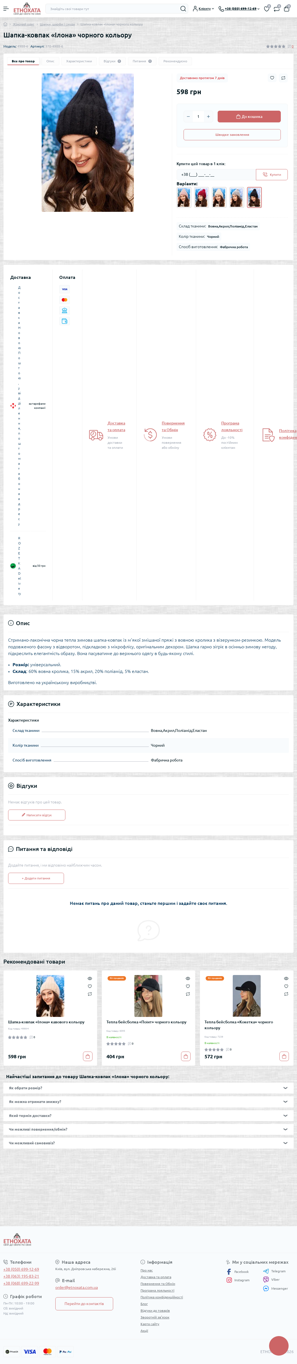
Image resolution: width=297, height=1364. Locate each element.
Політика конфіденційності (162, 1297)
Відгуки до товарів (155, 1310)
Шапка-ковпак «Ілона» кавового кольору (46, 1022)
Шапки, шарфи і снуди (57, 24)
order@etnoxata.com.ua (76, 1287)
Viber (271, 1280)
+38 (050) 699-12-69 (21, 1269)
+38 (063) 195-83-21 (21, 1276)
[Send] (272, 174)
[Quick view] (90, 978)
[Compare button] (283, 77)
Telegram (274, 1271)
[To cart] (87, 1056)
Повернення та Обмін (158, 1283)
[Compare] (90, 993)
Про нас (147, 1270)
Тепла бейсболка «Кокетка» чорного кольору (239, 1025)
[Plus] (208, 116)
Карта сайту (150, 1324)
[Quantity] (198, 116)
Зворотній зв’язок (155, 1317)
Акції (144, 1330)
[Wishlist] (90, 985)
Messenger (275, 1288)
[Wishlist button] (272, 77)
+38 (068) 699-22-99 (21, 1283)
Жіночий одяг (23, 24)
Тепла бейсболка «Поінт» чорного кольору (146, 1022)
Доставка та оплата (156, 1277)
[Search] (183, 8)
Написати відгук (37, 815)
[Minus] (188, 116)
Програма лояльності (157, 1290)
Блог (144, 1304)
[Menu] (6, 9)
